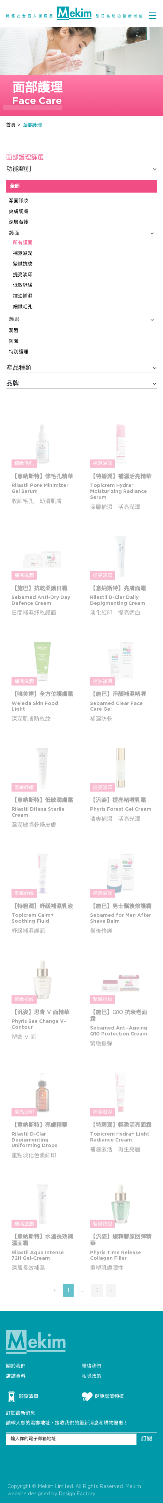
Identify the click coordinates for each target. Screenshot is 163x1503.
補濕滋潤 (22, 253)
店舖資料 (15, 1376)
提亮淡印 (22, 274)
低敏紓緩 (22, 285)
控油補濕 (22, 296)
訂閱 (146, 1439)
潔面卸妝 (18, 201)
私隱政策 (91, 1376)
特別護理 (18, 352)
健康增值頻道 (103, 1396)
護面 (81, 233)
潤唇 (13, 330)
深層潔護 (18, 222)
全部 (15, 186)
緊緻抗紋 (22, 264)
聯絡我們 (91, 1366)
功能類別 (81, 169)
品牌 (81, 384)
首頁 (11, 125)
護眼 (81, 319)
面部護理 (32, 125)
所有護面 (22, 242)
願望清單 (22, 1396)
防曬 (13, 341)
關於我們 (15, 1366)
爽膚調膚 (18, 211)
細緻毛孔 (22, 307)
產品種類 (81, 368)
